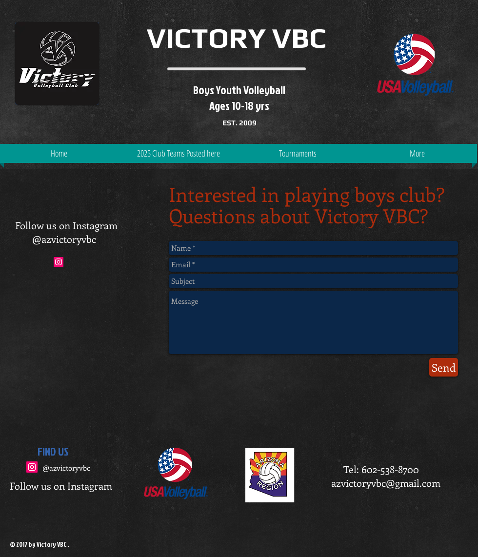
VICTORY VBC (236, 37)
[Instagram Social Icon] (32, 467)
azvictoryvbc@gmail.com (385, 482)
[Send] (443, 367)
